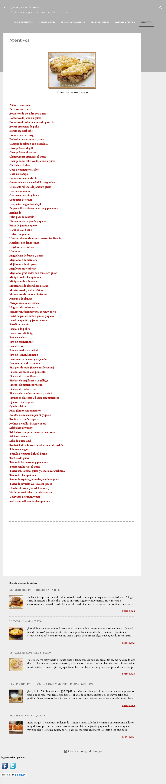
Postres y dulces (125, 22)
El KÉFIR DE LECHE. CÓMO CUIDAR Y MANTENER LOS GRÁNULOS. (51, 684)
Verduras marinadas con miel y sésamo (31, 492)
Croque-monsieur (19, 191)
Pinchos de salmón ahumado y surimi (30, 393)
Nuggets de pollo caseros (23, 307)
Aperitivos (146, 22)
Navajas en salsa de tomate (24, 303)
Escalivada (15, 213)
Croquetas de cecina (20, 200)
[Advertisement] (154, 78)
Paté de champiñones (21, 342)
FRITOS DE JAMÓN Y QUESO (27, 715)
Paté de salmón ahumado (23, 355)
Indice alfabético (23, 22)
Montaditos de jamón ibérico (26, 290)
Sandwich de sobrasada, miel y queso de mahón (36, 445)
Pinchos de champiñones (23, 376)
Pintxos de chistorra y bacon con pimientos (34, 398)
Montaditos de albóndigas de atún (28, 286)
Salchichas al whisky (20, 428)
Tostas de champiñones (22, 475)
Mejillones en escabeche (22, 269)
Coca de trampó (18, 174)
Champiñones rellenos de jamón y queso (32, 161)
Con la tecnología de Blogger (83, 751)
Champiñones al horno (22, 152)
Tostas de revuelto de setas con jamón (30, 484)
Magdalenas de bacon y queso (26, 256)
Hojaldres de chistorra (22, 247)
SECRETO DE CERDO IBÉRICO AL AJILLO (34, 589)
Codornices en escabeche (23, 178)
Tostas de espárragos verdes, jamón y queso (34, 479)
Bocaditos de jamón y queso (25, 118)
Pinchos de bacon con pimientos (27, 372)
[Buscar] (161, 8)
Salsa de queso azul (20, 441)
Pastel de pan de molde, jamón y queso (31, 316)
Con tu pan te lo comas (25, 7)
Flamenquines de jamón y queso (27, 221)
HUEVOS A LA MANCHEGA (26, 621)
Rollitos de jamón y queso (24, 419)
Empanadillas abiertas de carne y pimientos (33, 208)
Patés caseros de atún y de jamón (28, 359)
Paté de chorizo (18, 346)
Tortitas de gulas (19, 458)
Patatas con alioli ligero (22, 333)
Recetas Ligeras (100, 22)
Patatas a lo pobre (19, 329)
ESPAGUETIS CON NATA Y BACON (30, 652)
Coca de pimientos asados (24, 170)
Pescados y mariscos (73, 22)
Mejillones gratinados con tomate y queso (33, 273)
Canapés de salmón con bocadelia (28, 144)
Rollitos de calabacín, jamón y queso (30, 415)
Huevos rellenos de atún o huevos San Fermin (35, 238)
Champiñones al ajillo (21, 148)
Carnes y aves (47, 22)
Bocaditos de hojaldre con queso (27, 114)
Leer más (128, 611)
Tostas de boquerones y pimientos (28, 462)
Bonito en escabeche (21, 131)
